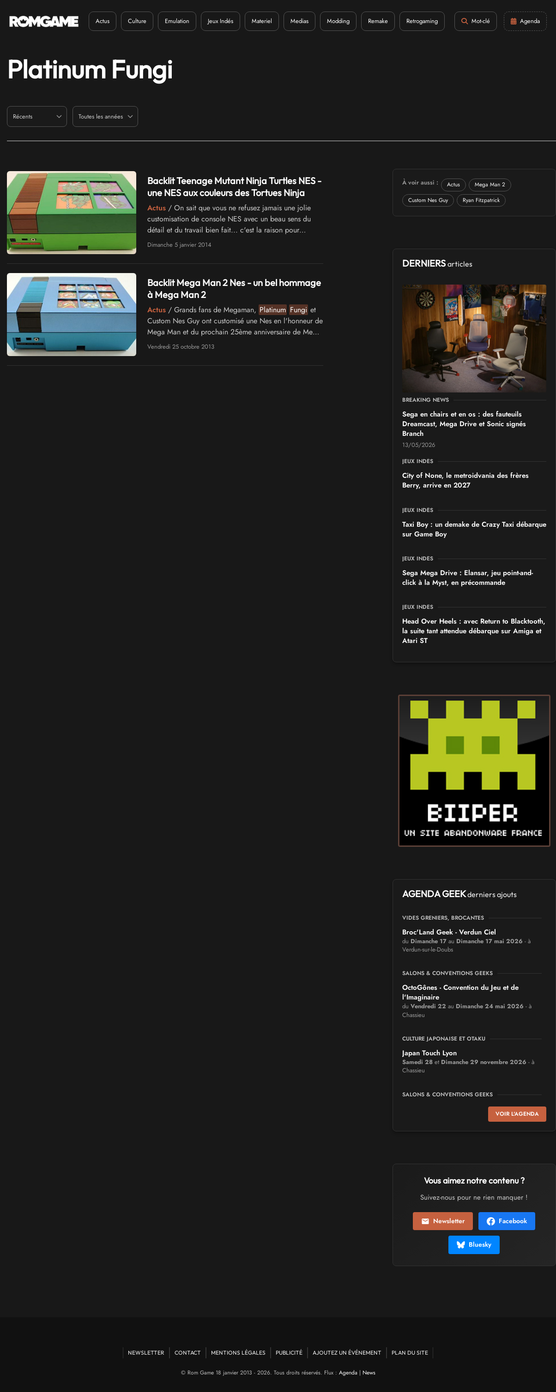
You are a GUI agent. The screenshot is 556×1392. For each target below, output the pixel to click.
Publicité (289, 1352)
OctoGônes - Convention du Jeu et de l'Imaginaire (460, 992)
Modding (338, 21)
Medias (299, 21)
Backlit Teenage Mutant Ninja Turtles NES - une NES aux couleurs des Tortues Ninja (234, 186)
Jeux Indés (220, 21)
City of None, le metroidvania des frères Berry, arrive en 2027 (465, 480)
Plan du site (410, 1352)
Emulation (177, 21)
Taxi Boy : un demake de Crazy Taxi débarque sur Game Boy (474, 529)
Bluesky (474, 1244)
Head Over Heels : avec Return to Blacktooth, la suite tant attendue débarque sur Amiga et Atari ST (473, 631)
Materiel (262, 21)
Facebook (507, 1220)
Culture (137, 21)
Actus (102, 21)
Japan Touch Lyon (429, 1053)
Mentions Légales (238, 1352)
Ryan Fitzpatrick (481, 200)
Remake (378, 21)
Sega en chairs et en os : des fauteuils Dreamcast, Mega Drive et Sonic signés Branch (464, 424)
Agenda (348, 1372)
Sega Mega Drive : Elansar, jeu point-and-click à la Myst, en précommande (467, 578)
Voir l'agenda (517, 1114)
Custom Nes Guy (428, 200)
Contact (188, 1352)
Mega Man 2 (490, 184)
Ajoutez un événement (347, 1352)
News (369, 1372)
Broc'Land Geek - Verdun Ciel (449, 932)
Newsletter (443, 1220)
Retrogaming (422, 21)
